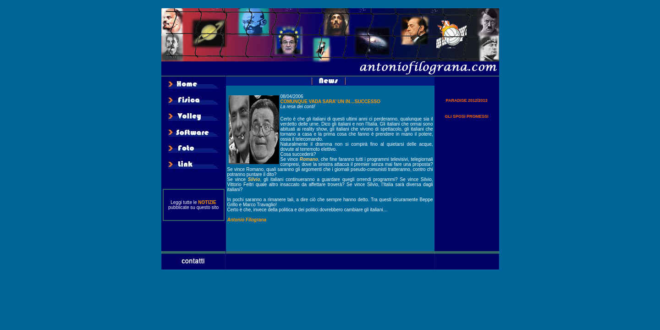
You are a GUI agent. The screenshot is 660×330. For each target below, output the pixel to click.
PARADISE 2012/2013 (467, 100)
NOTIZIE (207, 202)
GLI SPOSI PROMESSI (466, 116)
